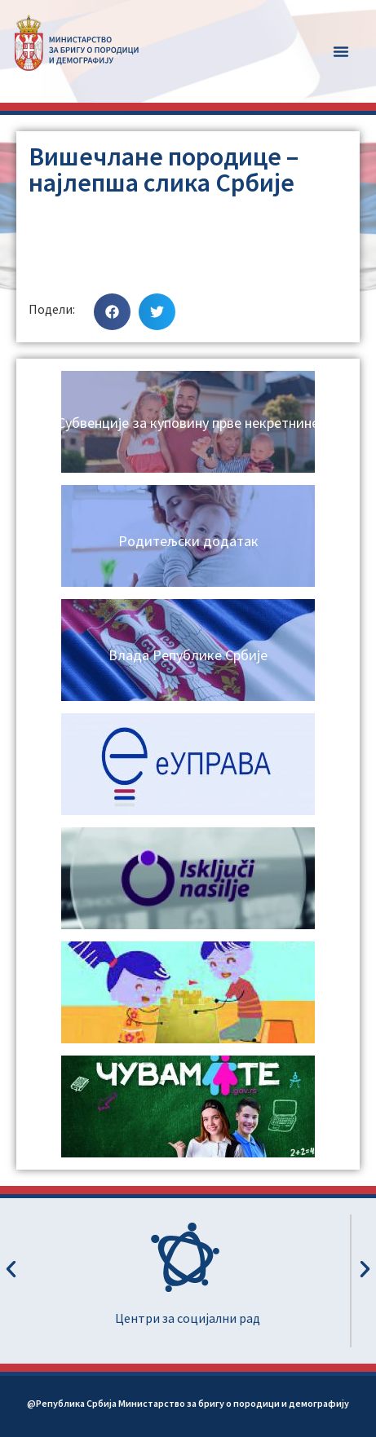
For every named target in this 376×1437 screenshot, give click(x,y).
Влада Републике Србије (188, 655)
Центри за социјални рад (187, 1318)
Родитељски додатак (188, 540)
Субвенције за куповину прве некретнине (188, 422)
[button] (341, 51)
